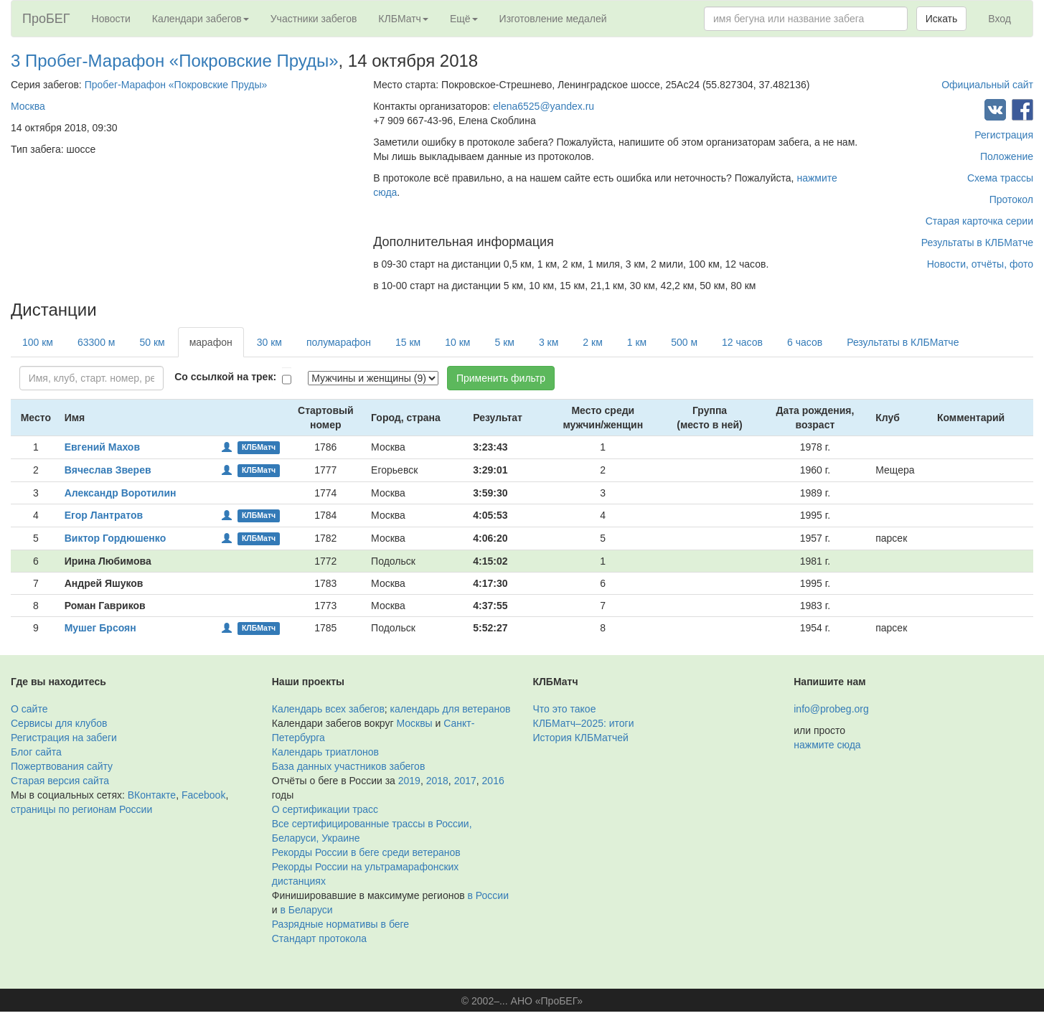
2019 (409, 780)
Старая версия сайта (60, 780)
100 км (37, 342)
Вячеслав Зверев (108, 470)
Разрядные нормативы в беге (340, 924)
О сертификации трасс (325, 809)
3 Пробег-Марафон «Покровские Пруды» (175, 60)
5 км (504, 342)
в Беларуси (306, 910)
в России (488, 895)
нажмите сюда (827, 744)
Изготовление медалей (553, 18)
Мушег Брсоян (100, 628)
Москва (28, 106)
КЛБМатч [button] (403, 18)
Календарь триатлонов (325, 752)
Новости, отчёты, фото (980, 264)
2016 (493, 780)
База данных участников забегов (348, 766)
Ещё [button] (464, 18)
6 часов (804, 342)
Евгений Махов (102, 447)
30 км (269, 342)
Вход (999, 18)
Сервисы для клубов (59, 723)
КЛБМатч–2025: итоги (583, 723)
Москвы (414, 723)
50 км (151, 342)
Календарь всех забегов (328, 709)
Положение (1006, 156)
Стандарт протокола (319, 938)
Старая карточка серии (979, 221)
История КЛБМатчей (581, 737)
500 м (684, 342)
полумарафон (338, 342)
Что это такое (564, 709)
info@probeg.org (831, 709)
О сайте (29, 709)
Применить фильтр (500, 378)
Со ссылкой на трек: (225, 376)
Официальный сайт (987, 84)
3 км (548, 342)
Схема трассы (1000, 178)
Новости (111, 18)
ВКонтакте (152, 795)
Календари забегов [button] (200, 18)
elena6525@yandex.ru (543, 106)
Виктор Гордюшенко (115, 538)
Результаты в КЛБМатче (977, 242)
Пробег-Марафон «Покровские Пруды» (176, 84)
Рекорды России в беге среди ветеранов (366, 852)
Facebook (203, 795)
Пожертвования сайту (62, 766)
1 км (636, 342)
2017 (465, 780)
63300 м (96, 342)
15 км (407, 342)
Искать (942, 18)
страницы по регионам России (81, 809)
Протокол (1011, 199)
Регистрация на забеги (64, 737)
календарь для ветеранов (450, 709)
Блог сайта (36, 752)
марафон (210, 342)
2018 (437, 780)
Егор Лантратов (104, 515)
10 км (457, 342)
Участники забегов (314, 18)
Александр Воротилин (121, 493)
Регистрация (1003, 135)
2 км (592, 342)
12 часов (742, 342)
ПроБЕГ (46, 18)
